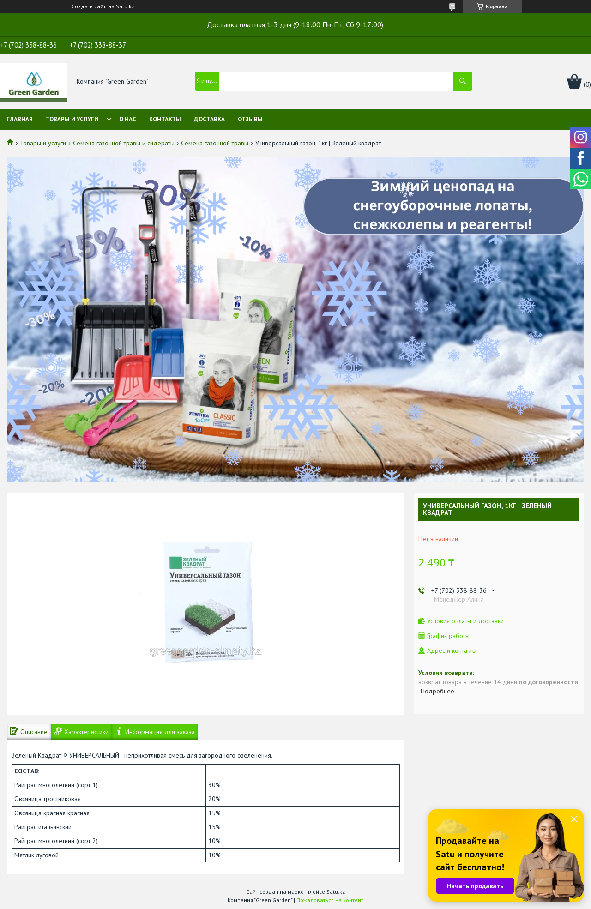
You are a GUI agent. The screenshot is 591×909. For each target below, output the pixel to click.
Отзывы (250, 119)
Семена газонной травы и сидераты (124, 143)
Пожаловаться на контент (329, 900)
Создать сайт (89, 6)
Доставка (209, 119)
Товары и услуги (72, 119)
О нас (127, 119)
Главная (19, 119)
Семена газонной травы (214, 143)
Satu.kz (335, 891)
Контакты (165, 119)
